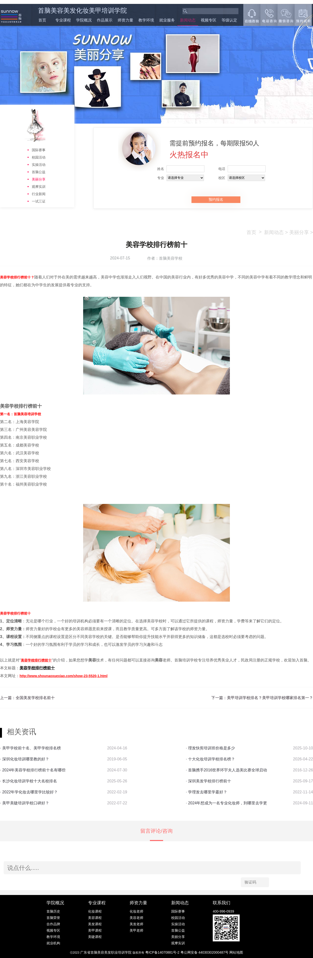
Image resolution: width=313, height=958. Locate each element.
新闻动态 (188, 20)
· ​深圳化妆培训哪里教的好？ (24, 759)
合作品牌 (53, 924)
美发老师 (136, 924)
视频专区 (208, 20)
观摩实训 (38, 187)
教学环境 (146, 20)
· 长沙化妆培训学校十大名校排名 (28, 781)
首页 (42, 20)
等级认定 (229, 20)
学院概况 (84, 20)
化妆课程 (95, 911)
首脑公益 (38, 172)
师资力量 (125, 20)
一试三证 (38, 201)
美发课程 (95, 924)
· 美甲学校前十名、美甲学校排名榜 (30, 748)
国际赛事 (38, 150)
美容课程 (95, 918)
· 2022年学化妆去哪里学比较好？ (29, 792)
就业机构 (53, 943)
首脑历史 (53, 911)
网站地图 (236, 952)
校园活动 (38, 157)
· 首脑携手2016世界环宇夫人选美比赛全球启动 (226, 770)
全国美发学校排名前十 (35, 698)
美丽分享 (38, 179)
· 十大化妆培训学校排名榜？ (210, 759)
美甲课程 (95, 930)
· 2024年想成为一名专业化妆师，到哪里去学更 (226, 803)
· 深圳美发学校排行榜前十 (208, 781)
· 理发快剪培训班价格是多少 (210, 748)
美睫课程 (95, 937)
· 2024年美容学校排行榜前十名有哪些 (33, 770)
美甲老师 (136, 930)
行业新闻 (38, 194)
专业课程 (63, 20)
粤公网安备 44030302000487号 (205, 952)
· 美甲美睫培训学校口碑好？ (24, 803)
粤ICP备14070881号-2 (162, 952)
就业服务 (167, 20)
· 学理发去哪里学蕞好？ (206, 792)
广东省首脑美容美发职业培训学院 (106, 952)
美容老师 (136, 918)
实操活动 (38, 165)
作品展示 (104, 20)
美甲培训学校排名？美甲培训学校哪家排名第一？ (270, 698)
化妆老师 (136, 911)
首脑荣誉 (53, 918)
